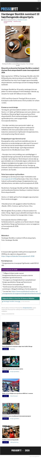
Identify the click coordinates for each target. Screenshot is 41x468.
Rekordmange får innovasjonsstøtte (12, 369)
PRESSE (6, 9)
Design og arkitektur (14, 371)
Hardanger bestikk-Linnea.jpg (11, 301)
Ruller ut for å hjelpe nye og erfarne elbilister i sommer (17, 393)
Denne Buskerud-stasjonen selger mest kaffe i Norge (17, 346)
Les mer (5, 349)
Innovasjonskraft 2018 (8, 179)
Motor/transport (14, 396)
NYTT (14, 9)
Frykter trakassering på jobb (10, 439)
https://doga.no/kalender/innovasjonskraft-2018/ (18, 256)
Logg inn (39, 0)
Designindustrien (27, 307)
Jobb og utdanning (14, 442)
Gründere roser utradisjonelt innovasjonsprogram (16, 416)
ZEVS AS (37, 456)
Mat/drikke (12, 349)
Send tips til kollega (8, 21)
